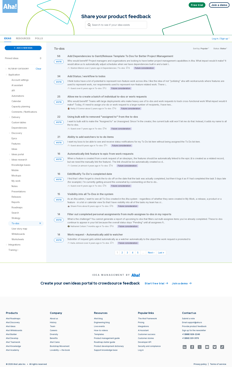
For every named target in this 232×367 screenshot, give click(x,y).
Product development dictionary (109, 346)
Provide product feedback (194, 326)
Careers (53, 330)
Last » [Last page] (161, 252)
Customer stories (146, 338)
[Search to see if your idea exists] (117, 25)
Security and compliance (149, 346)
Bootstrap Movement (59, 346)
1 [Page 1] (117, 252)
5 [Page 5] (137, 252)
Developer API (144, 342)
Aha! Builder (11, 334)
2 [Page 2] (122, 252)
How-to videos (101, 330)
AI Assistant (143, 330)
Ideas (7, 38)
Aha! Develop (12, 338)
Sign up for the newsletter (194, 330)
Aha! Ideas (10, 326)
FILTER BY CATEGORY (17, 68)
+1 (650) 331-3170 (190, 338)
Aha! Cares (55, 342)
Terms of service (218, 364)
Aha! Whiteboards (14, 330)
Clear (38, 68)
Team (52, 326)
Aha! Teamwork (13, 342)
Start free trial (156, 283)
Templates (99, 334)
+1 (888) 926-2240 (191, 334)
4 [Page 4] (132, 252)
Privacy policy (200, 364)
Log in (141, 350)
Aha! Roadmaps (13, 318)
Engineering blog (102, 322)
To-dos (121, 68)
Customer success (146, 334)
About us (54, 318)
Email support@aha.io (192, 322)
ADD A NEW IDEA (23, 48)
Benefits (54, 338)
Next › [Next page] (151, 252)
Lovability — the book (60, 350)
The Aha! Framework (147, 318)
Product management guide (107, 338)
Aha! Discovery (13, 322)
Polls (39, 38)
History (53, 322)
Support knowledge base (105, 350)
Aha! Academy (12, 350)
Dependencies (109, 68)
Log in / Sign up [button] (220, 38)
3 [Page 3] (127, 252)
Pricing (141, 322)
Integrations (143, 326)
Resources (23, 38)
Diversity (54, 334)
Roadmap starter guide (104, 342)
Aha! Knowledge (13, 346)
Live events (99, 326)
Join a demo (181, 283)
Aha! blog (98, 318)
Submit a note (188, 318)
